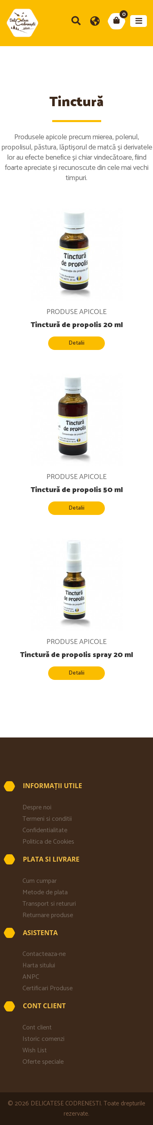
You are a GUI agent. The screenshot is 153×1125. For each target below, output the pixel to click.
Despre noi (36, 807)
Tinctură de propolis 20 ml (77, 325)
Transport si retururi (50, 903)
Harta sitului (38, 965)
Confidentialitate (44, 830)
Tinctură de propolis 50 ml (77, 490)
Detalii (76, 343)
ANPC (30, 976)
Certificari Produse (47, 988)
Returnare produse (47, 915)
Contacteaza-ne (44, 954)
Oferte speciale (43, 1061)
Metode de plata (45, 892)
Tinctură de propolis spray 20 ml (76, 655)
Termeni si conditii (47, 818)
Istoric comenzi (43, 1039)
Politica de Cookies (48, 841)
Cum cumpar (39, 881)
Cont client (37, 1027)
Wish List (34, 1050)
